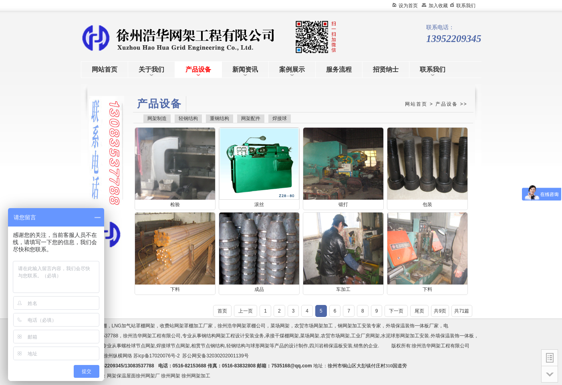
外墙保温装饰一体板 (452, 336)
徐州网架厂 (148, 376)
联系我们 (465, 5)
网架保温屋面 (121, 376)
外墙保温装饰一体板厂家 (412, 326)
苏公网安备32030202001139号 (216, 356)
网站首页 (416, 104)
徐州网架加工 (195, 376)
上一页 (245, 311)
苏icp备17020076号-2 (156, 356)
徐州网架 (170, 376)
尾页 (419, 311)
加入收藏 (438, 5)
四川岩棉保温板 (326, 346)
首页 (222, 311)
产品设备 (446, 104)
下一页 (396, 311)
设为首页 (408, 5)
